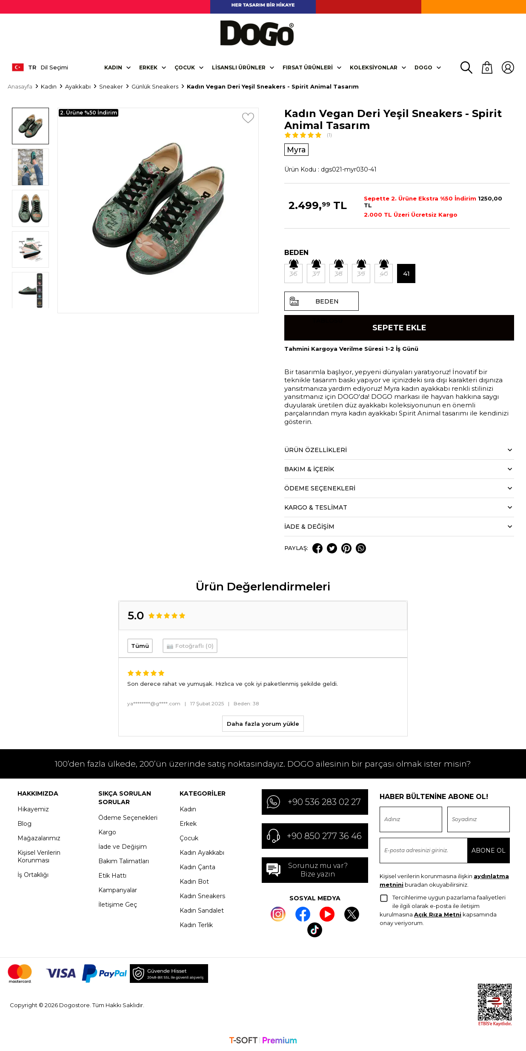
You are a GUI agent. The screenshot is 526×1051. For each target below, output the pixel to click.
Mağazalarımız (38, 838)
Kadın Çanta (197, 867)
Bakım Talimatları (123, 861)
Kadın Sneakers (202, 895)
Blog (24, 823)
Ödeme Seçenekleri (127, 817)
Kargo (107, 832)
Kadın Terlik (196, 924)
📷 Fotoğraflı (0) (190, 645)
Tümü (140, 645)
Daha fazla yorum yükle (263, 723)
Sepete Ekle (399, 327)
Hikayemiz (33, 809)
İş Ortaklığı (33, 874)
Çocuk (184, 66)
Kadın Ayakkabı (202, 852)
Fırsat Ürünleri (308, 66)
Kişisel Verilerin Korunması (38, 856)
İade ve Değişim (122, 846)
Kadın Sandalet (202, 910)
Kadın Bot (194, 881)
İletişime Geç (117, 904)
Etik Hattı (112, 875)
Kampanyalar (117, 889)
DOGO (423, 66)
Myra (296, 149)
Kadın (113, 66)
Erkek (148, 66)
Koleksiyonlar (373, 66)
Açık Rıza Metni (437, 914)
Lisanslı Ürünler (239, 66)
